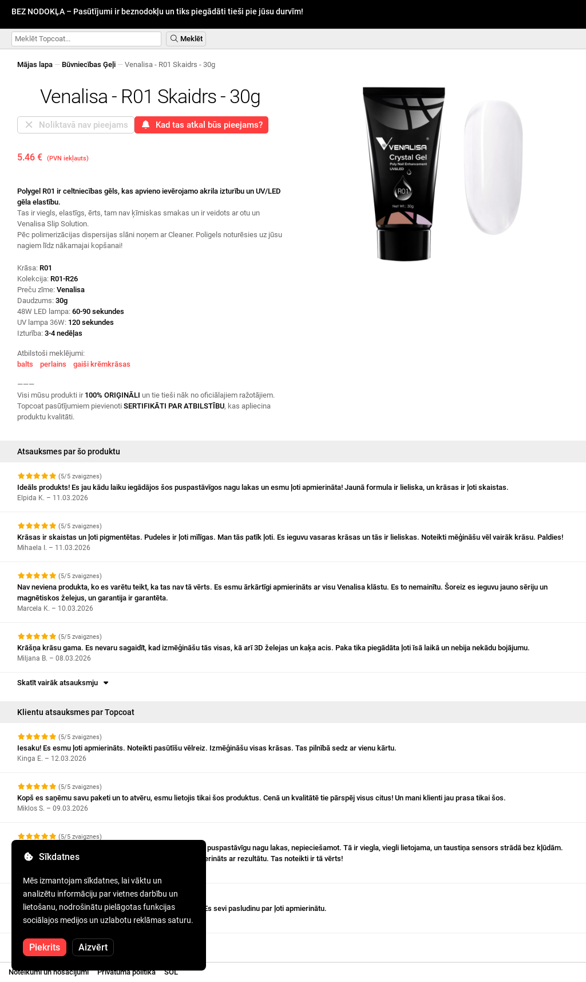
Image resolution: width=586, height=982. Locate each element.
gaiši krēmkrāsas (101, 364)
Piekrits (44, 947)
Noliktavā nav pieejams (75, 125)
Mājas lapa (35, 64)
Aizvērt (93, 947)
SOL (171, 972)
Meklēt (186, 38)
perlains (53, 364)
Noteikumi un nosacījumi (49, 972)
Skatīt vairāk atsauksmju (63, 682)
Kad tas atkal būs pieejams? (201, 125)
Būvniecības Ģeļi (89, 64)
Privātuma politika (126, 972)
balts (25, 364)
